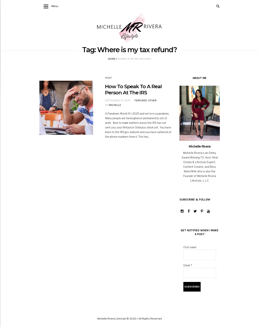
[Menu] (46, 6)
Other (152, 100)
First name (189, 247)
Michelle (115, 105)
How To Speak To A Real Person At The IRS (133, 89)
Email (187, 265)
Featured (140, 100)
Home (111, 58)
